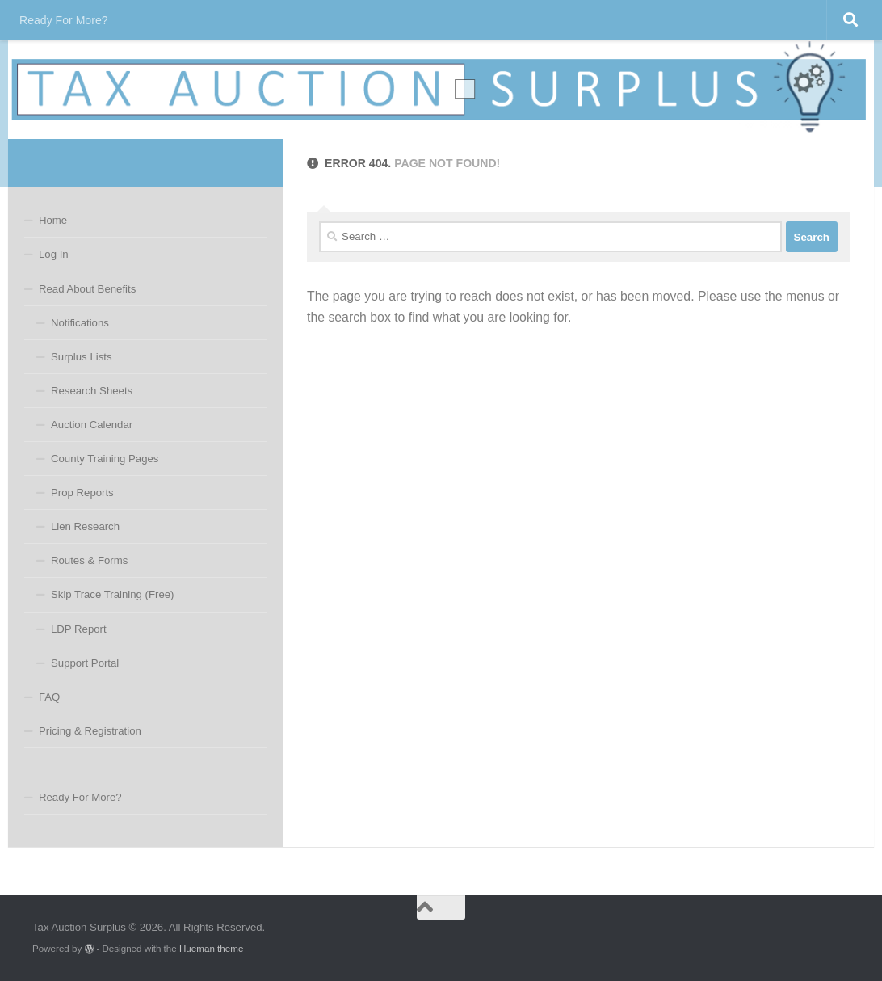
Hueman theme (211, 948)
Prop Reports (82, 492)
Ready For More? (63, 20)
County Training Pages (104, 459)
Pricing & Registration (90, 731)
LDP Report (79, 629)
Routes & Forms (89, 560)
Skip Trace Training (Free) (112, 594)
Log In (54, 254)
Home (53, 220)
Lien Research (85, 526)
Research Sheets (91, 391)
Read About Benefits (87, 289)
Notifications (80, 323)
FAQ (49, 697)
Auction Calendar (91, 425)
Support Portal (85, 663)
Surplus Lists (81, 357)
